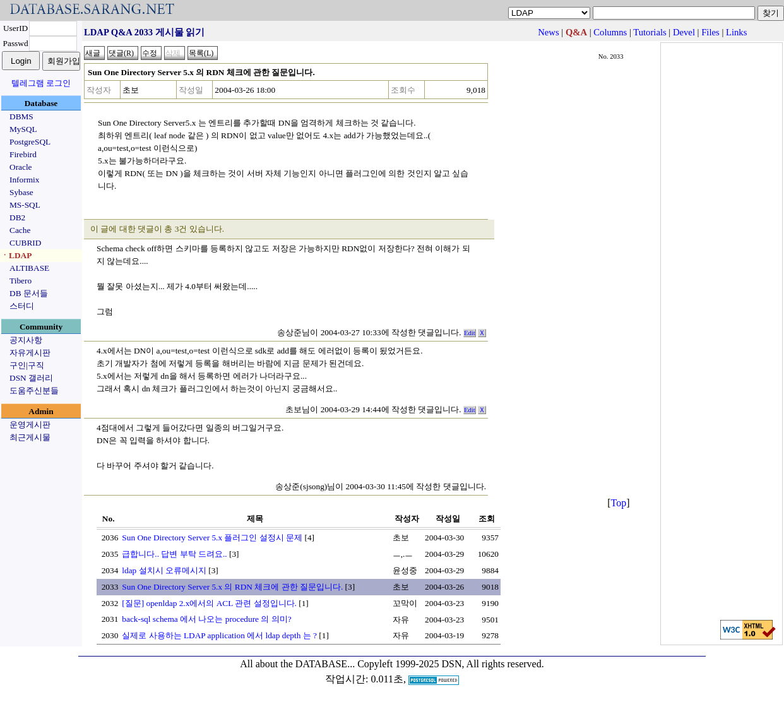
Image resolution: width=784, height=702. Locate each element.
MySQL (23, 129)
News (548, 32)
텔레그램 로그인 (41, 83)
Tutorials (649, 32)
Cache (19, 230)
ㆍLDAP (16, 255)
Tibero (20, 280)
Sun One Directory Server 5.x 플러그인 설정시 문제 (212, 537)
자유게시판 (29, 352)
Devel (684, 32)
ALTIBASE (29, 268)
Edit (469, 333)
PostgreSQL (29, 141)
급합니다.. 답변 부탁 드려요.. (174, 554)
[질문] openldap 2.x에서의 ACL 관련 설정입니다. (209, 603)
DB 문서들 (28, 293)
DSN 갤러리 (31, 378)
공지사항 (25, 340)
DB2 (17, 217)
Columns (610, 32)
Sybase (21, 192)
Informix (24, 179)
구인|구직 (26, 365)
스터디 (21, 306)
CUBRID (25, 242)
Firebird (23, 154)
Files (710, 32)
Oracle (20, 167)
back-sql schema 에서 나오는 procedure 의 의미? (206, 619)
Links (736, 32)
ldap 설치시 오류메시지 (164, 570)
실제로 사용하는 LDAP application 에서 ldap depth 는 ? (219, 635)
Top (619, 502)
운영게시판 (29, 424)
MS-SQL (24, 205)
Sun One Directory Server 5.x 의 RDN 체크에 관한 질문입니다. (232, 587)
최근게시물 (29, 437)
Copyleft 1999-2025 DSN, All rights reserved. (450, 663)
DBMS (21, 116)
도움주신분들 (34, 390)
